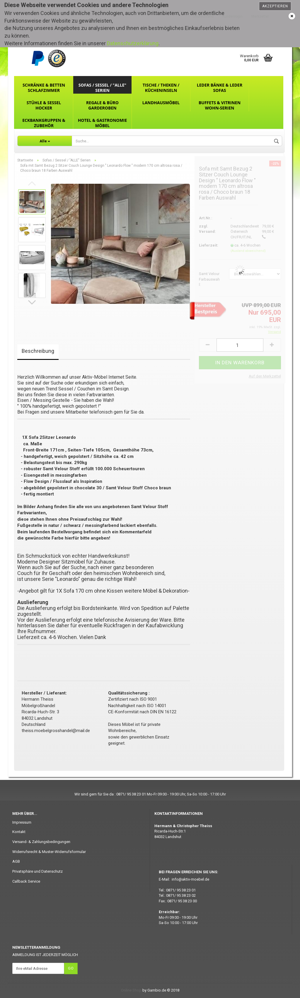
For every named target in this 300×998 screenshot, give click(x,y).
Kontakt (18, 832)
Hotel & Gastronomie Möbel (102, 122)
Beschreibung (38, 351)
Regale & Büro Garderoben (102, 105)
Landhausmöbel (161, 102)
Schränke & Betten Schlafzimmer (44, 87)
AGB (16, 861)
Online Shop (131, 990)
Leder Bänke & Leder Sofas (219, 87)
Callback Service (26, 881)
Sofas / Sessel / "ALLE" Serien (102, 87)
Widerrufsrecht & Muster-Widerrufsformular (49, 851)
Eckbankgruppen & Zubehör (43, 122)
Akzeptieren (275, 6)
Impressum (21, 822)
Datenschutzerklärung (132, 43)
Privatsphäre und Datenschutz (37, 871)
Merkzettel (260, 16)
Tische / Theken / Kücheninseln (161, 87)
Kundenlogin (232, 16)
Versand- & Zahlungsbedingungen (41, 841)
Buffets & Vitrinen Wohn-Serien (220, 105)
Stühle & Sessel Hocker (44, 105)
